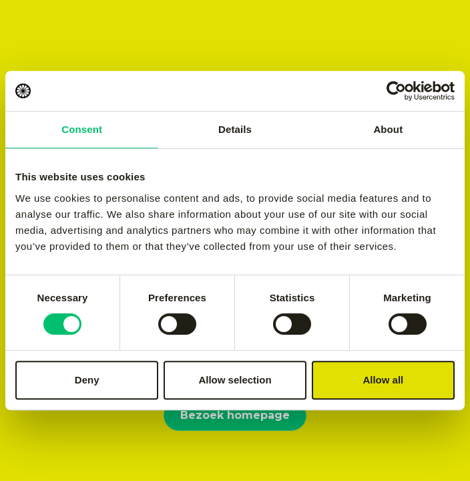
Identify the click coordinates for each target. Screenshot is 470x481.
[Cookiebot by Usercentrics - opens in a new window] (396, 91)
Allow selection (234, 379)
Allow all (383, 379)
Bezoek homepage (235, 415)
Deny (87, 379)
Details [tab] (235, 129)
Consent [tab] (81, 129)
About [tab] (388, 129)
